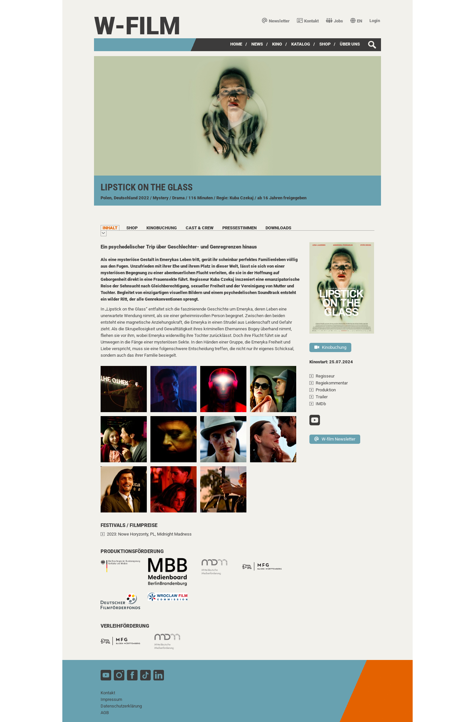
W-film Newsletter (334, 439)
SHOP (325, 44)
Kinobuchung (330, 347)
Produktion (326, 389)
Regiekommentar (332, 382)
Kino (277, 44)
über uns (350, 44)
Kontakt (308, 20)
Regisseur (325, 376)
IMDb (321, 403)
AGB (105, 712)
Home (236, 44)
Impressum (111, 699)
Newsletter (276, 20)
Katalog (300, 44)
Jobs (334, 20)
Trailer (322, 396)
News (257, 44)
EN (356, 20)
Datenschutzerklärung (121, 706)
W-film (137, 26)
